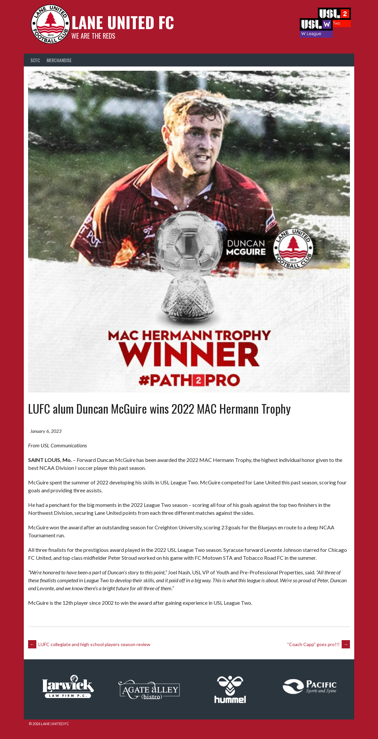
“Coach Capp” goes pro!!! (316, 647)
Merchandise (59, 65)
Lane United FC (118, 28)
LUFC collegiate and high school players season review (91, 647)
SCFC (35, 65)
